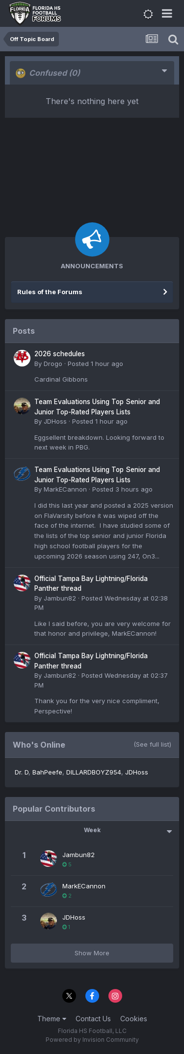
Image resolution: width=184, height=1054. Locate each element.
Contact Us (93, 1018)
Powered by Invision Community (92, 1039)
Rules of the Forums (49, 292)
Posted (95, 363)
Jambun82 (60, 598)
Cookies (133, 1018)
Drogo (53, 363)
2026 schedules (59, 354)
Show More (92, 953)
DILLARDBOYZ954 (93, 772)
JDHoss (55, 421)
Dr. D (21, 772)
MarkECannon (65, 489)
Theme (51, 1018)
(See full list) (152, 744)
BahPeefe (47, 772)
